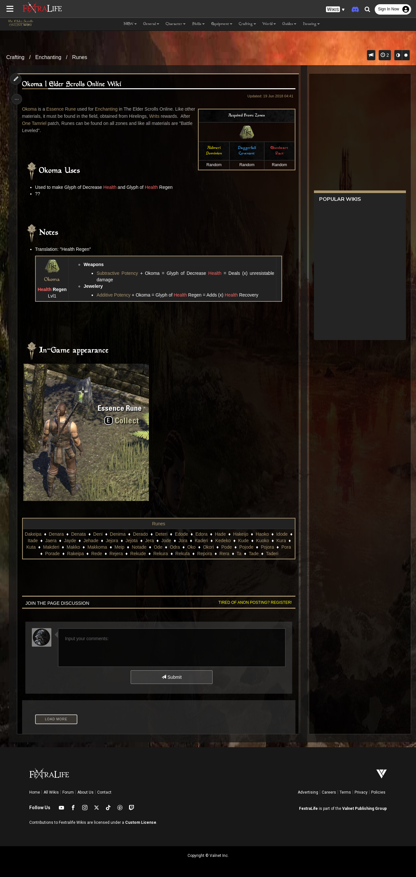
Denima (118, 534)
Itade (36, 540)
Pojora (271, 547)
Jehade (93, 540)
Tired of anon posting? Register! (254, 602)
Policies (378, 792)
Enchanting (48, 57)
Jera (152, 540)
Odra (179, 547)
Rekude (140, 553)
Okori (212, 547)
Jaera (53, 540)
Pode (231, 547)
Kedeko (225, 540)
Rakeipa (78, 553)
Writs (167, 116)
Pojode (250, 547)
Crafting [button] (247, 24)
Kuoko (265, 540)
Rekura (163, 553)
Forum (68, 792)
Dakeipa (34, 534)
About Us (85, 792)
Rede (99, 553)
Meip (123, 547)
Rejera (118, 553)
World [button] (269, 24)
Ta (241, 553)
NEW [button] (130, 24)
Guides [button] (289, 24)
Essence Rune (62, 109)
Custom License (140, 822)
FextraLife (308, 808)
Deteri (162, 534)
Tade (256, 553)
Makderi (55, 547)
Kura (284, 540)
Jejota (134, 540)
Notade (143, 547)
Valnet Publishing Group (364, 808)
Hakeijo (241, 534)
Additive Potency (115, 295)
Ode (162, 547)
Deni (99, 534)
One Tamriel (46, 123)
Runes (79, 57)
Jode (169, 540)
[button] (335, 9)
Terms (345, 792)
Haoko (263, 534)
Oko (195, 547)
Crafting (15, 57)
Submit (171, 677)
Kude (246, 540)
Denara (57, 534)
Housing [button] (311, 24)
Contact (104, 792)
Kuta (35, 547)
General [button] (151, 24)
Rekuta (185, 553)
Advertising (308, 792)
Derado (141, 534)
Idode (283, 534)
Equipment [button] (221, 24)
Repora (207, 553)
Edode (182, 534)
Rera (227, 553)
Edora (202, 534)
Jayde (73, 540)
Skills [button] (198, 24)
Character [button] (176, 24)
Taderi (274, 553)
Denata (79, 534)
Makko (77, 547)
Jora (185, 540)
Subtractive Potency (119, 273)
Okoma (30, 109)
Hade (221, 534)
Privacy (361, 792)
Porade (54, 553)
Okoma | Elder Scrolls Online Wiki (72, 84)
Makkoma (101, 547)
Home (34, 792)
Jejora (115, 540)
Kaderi (204, 540)
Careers (329, 792)
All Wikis (51, 792)
